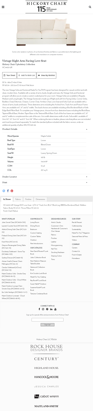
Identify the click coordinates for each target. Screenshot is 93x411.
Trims (53, 259)
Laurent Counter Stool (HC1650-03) (14, 226)
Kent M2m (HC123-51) (10, 242)
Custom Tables (35, 236)
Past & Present (77, 222)
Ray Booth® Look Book (38, 280)
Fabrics (18, 199)
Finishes (28, 199)
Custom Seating (36, 233)
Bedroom (33, 229)
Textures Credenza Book (38, 294)
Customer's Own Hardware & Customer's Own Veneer (59, 228)
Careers (74, 248)
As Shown (7, 199)
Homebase (76, 258)
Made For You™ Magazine (80, 233)
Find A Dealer (77, 255)
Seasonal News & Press (80, 236)
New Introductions (36, 243)
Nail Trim (54, 249)
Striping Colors (56, 256)
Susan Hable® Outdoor (38, 284)
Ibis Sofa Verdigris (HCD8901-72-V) (14, 292)
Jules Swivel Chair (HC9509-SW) (14, 222)
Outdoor (33, 240)
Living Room (34, 222)
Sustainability (76, 229)
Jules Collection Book (38, 257)
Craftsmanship (77, 226)
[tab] (7, 199)
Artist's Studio (56, 222)
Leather (53, 242)
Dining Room (35, 226)
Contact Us (76, 251)
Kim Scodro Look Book (38, 273)
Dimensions (40, 199)
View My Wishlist (46, 75)
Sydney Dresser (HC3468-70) (12, 258)
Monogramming (56, 245)
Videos (74, 240)
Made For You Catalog (38, 277)
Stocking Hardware (57, 252)
